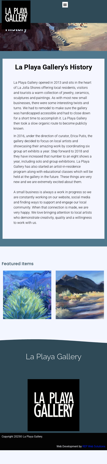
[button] (65, 4)
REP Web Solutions (93, 460)
